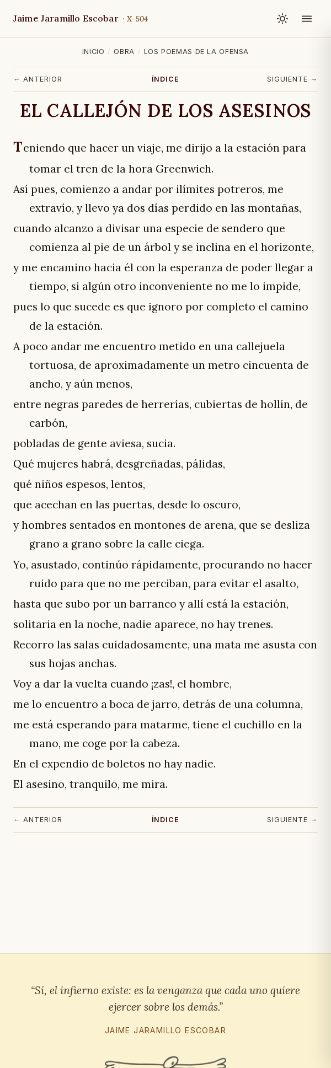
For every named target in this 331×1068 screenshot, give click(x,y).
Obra (124, 51)
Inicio (93, 51)
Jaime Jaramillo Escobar (80, 18)
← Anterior (37, 79)
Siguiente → (292, 79)
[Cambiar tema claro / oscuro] (282, 19)
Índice (166, 79)
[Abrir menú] (307, 19)
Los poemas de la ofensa (196, 51)
